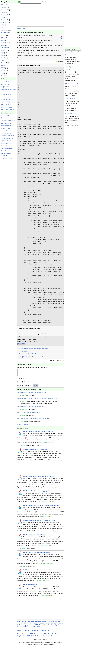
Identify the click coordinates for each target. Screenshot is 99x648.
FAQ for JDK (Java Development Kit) (31, 357)
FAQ (49, 637)
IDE (2, 27)
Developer (25, 635)
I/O (2, 25)
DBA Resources (6, 123)
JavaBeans (4, 32)
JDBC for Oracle (6, 104)
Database (4, 12)
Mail (2, 45)
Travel (45, 637)
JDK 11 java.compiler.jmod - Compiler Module (33, 348)
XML (2, 75)
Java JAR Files (6, 128)
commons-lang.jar (6, 92)
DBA (31, 635)
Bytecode (4, 10)
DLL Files (4, 130)
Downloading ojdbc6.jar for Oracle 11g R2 (32, 394)
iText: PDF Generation (8, 102)
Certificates (56, 635)
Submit (36, 387)
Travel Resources (6, 151)
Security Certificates (7, 135)
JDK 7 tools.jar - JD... (72, 98)
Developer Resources (8, 120)
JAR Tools (4, 30)
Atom (44, 632)
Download (21, 344)
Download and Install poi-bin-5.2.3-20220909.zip (34, 420)
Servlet (3, 65)
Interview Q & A (6, 143)
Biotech (3, 7)
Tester (19, 635)
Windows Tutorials (7, 125)
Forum (53, 637)
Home (19, 28)
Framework (4, 15)
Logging (3, 42)
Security (3, 60)
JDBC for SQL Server (8, 109)
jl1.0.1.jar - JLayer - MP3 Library (29, 414)
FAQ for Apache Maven (8, 89)
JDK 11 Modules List (25, 351)
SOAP (3, 68)
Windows (37, 635)
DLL (45, 635)
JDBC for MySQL (6, 107)
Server (3, 63)
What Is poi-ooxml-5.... (72, 84)
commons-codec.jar (7, 97)
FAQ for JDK (5, 87)
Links (24, 637)
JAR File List (5, 84)
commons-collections (7, 99)
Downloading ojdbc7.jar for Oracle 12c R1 (32, 408)
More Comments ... (23, 426)
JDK (2, 37)
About (27, 632)
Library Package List (7, 82)
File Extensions (6, 133)
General (3, 20)
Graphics (4, 22)
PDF (2, 53)
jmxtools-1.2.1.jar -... (72, 113)
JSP (2, 40)
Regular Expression (7, 138)
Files (49, 635)
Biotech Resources (7, 146)
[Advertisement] (8, 183)
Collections (34, 632)
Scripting (4, 58)
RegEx (19, 637)
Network (3, 50)
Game (3, 17)
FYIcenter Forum (6, 158)
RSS (40, 632)
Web (2, 73)
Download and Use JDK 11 (27, 354)
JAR (42, 635)
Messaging (4, 47)
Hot (23, 632)
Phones (39, 637)
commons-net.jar (6, 94)
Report (3, 55)
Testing (3, 70)
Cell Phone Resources (8, 148)
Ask (48, 632)
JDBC (3, 35)
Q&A (28, 637)
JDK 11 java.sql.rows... (72, 67)
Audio (3, 4)
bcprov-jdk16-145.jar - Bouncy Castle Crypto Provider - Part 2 (38, 400)
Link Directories (6, 140)
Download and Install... (72, 52)
